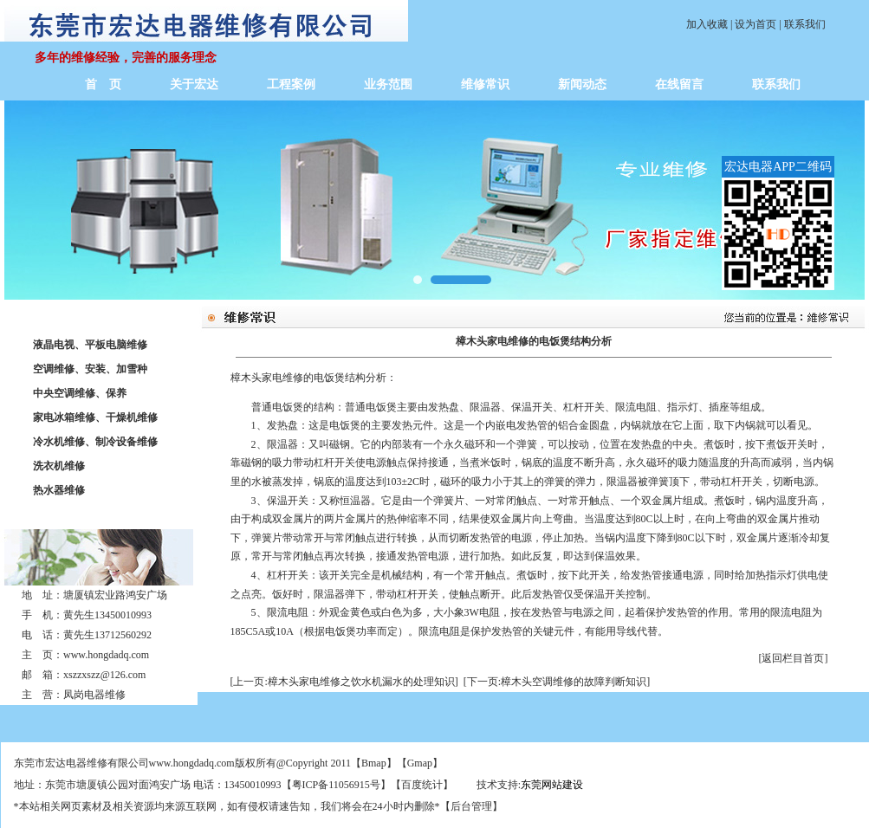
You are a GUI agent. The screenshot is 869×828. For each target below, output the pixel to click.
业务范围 (388, 84)
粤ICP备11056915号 (336, 785)
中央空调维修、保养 (79, 393)
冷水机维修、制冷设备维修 (95, 442)
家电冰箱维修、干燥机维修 (95, 417)
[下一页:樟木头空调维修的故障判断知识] (557, 682)
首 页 (103, 84)
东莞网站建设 (552, 785)
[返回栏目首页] (793, 658)
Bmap (373, 763)
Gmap (419, 763)
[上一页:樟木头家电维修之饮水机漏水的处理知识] (344, 682)
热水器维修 (59, 490)
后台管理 (471, 806)
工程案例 (291, 84)
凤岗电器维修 (94, 695)
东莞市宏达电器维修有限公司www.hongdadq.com (124, 763)
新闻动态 (582, 84)
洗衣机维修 (59, 466)
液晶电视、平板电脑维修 (90, 345)
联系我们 (805, 24)
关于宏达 (194, 84)
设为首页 (755, 24)
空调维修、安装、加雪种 (90, 369)
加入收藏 (707, 24)
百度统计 (422, 785)
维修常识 (485, 84)
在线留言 (679, 84)
